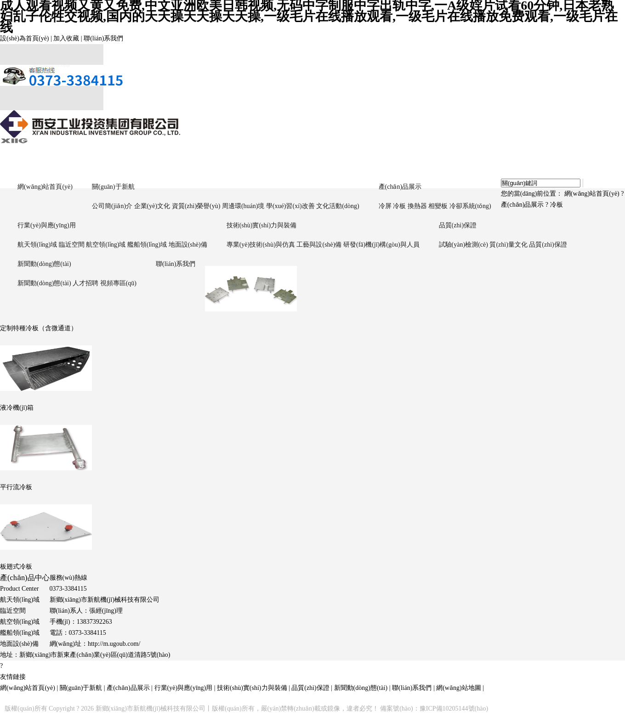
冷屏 (385, 206)
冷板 (399, 206)
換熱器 (417, 206)
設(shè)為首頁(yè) (24, 38)
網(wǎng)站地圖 (458, 687)
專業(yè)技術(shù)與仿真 (261, 244)
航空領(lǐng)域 (105, 244)
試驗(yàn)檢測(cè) (463, 244)
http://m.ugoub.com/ (114, 643)
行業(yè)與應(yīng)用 (46, 225)
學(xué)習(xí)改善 (290, 206)
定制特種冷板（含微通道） (38, 328)
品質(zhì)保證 (458, 225)
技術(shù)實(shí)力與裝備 (261, 225)
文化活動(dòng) (337, 206)
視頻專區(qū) (118, 283)
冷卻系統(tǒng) (470, 206)
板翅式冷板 (16, 566)
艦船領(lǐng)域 (147, 244)
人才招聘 (85, 283)
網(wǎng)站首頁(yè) (45, 186)
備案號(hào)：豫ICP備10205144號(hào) (434, 708)
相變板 (438, 206)
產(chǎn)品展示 (400, 186)
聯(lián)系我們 (103, 38)
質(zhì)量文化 (508, 244)
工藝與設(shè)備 (318, 244)
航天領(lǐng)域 (37, 244)
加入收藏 (66, 38)
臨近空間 (72, 244)
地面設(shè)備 (188, 244)
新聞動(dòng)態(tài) (44, 263)
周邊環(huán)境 (243, 206)
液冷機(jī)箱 (17, 407)
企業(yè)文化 (152, 206)
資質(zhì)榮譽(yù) (196, 206)
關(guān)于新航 (113, 186)
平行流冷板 (16, 487)
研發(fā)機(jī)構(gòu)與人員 (381, 244)
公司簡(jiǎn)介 (112, 206)
